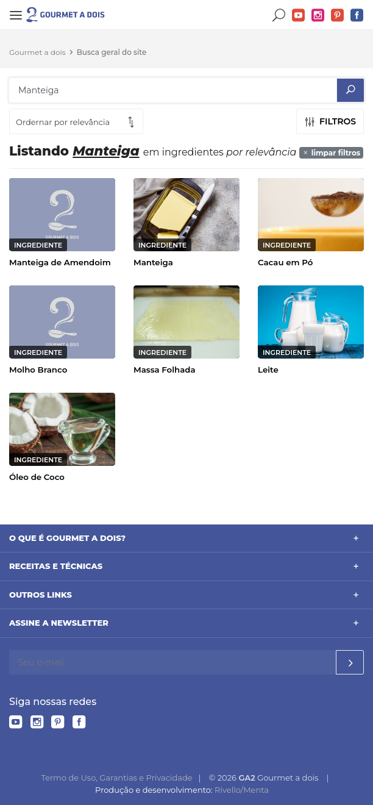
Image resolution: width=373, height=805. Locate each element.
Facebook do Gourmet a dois (357, 16)
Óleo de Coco (37, 477)
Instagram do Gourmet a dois (318, 16)
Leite (268, 369)
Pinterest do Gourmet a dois (337, 16)
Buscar (279, 16)
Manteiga (153, 262)
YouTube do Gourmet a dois (298, 16)
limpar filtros (331, 152)
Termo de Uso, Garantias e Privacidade (116, 777)
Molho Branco (38, 369)
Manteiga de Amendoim (60, 262)
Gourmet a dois (37, 52)
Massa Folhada (164, 369)
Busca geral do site (112, 52)
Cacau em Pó (285, 262)
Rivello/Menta (242, 790)
